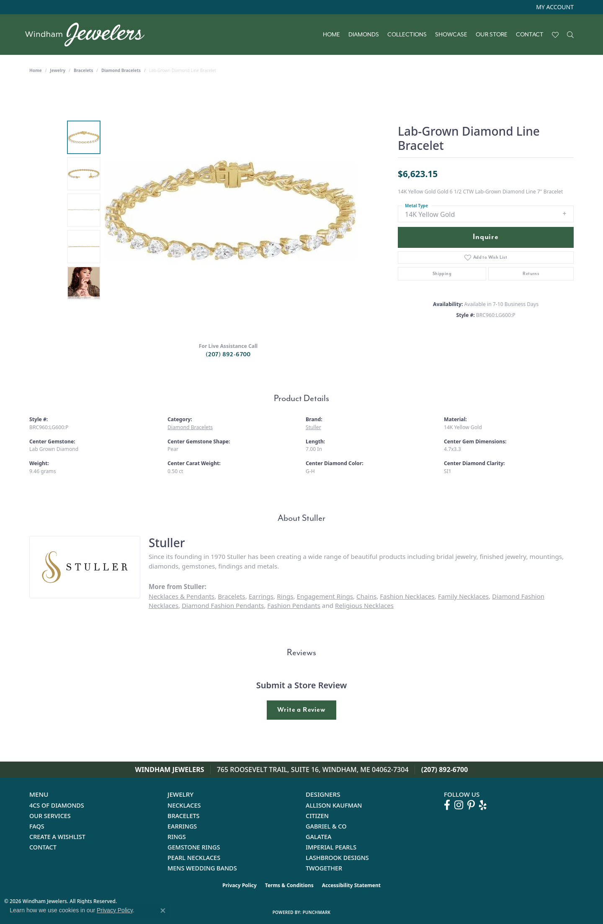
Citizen (317, 816)
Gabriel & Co (326, 826)
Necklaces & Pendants (181, 596)
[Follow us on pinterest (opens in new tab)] (471, 805)
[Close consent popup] (162, 910)
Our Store (492, 34)
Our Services (50, 816)
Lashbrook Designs (337, 858)
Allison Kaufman (334, 805)
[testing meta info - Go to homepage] (89, 34)
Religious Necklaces (364, 605)
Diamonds (363, 34)
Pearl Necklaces (194, 858)
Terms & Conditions (289, 885)
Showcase (451, 34)
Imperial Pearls (331, 847)
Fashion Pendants (293, 605)
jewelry (57, 70)
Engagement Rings (325, 596)
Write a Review (301, 709)
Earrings (261, 596)
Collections (407, 34)
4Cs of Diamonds (56, 805)
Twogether (324, 868)
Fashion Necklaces (407, 596)
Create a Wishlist (57, 837)
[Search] (570, 34)
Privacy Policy (239, 885)
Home (331, 34)
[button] (554, 7)
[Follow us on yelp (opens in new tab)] (483, 805)
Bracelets (83, 70)
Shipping (442, 273)
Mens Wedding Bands (202, 868)
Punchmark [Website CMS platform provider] (317, 912)
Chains (366, 596)
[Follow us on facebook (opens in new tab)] (447, 805)
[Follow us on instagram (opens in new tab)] (458, 805)
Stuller (313, 427)
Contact (530, 34)
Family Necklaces (463, 596)
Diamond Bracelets (121, 70)
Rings (285, 596)
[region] (230, 210)
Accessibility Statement (351, 885)
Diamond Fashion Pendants (223, 605)
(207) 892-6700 (228, 354)
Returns (531, 273)
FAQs (36, 826)
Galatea (319, 837)
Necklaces (184, 805)
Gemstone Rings (194, 847)
